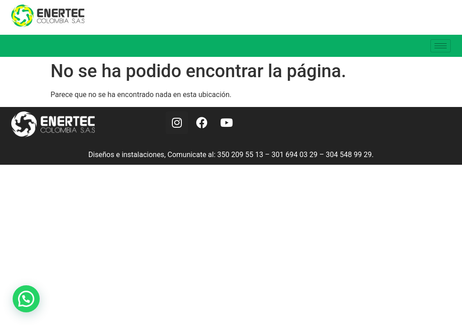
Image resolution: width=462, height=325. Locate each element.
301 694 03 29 (295, 154)
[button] (26, 298)
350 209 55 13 (240, 154)
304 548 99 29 (349, 154)
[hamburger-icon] (440, 45)
